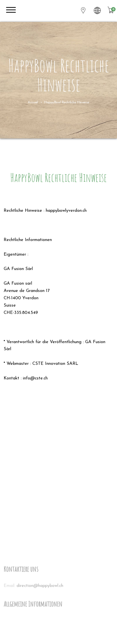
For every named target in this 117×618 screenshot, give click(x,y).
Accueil (33, 102)
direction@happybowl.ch (40, 613)
